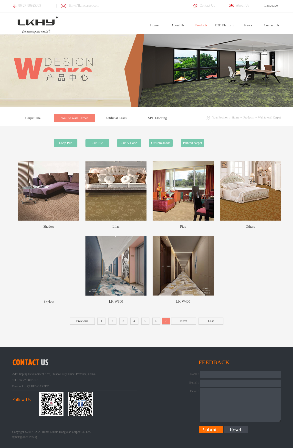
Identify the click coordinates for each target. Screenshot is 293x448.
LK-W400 (183, 301)
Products (248, 117)
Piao (183, 226)
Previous (82, 321)
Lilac (116, 226)
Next (183, 321)
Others (250, 226)
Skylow (49, 301)
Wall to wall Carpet (269, 117)
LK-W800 (116, 301)
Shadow (48, 226)
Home (154, 25)
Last (211, 321)
